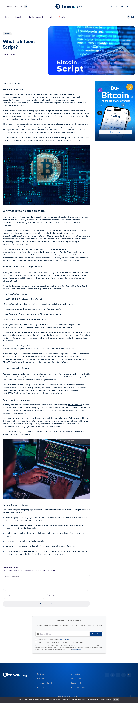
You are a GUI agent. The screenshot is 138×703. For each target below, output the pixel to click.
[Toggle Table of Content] (23, 83)
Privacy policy (76, 678)
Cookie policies (77, 683)
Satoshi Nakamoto (43, 219)
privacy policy (64, 639)
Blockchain (7, 33)
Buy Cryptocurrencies (36, 17)
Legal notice (75, 674)
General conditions (78, 687)
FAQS (51, 17)
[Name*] (24, 596)
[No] (135, 700)
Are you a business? (44, 683)
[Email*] (68, 596)
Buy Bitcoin (41, 674)
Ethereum (60, 431)
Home (7, 17)
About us (40, 687)
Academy (40, 678)
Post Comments (46, 604)
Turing (20, 551)
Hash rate (25, 127)
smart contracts (75, 405)
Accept (116, 699)
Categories (18, 17)
